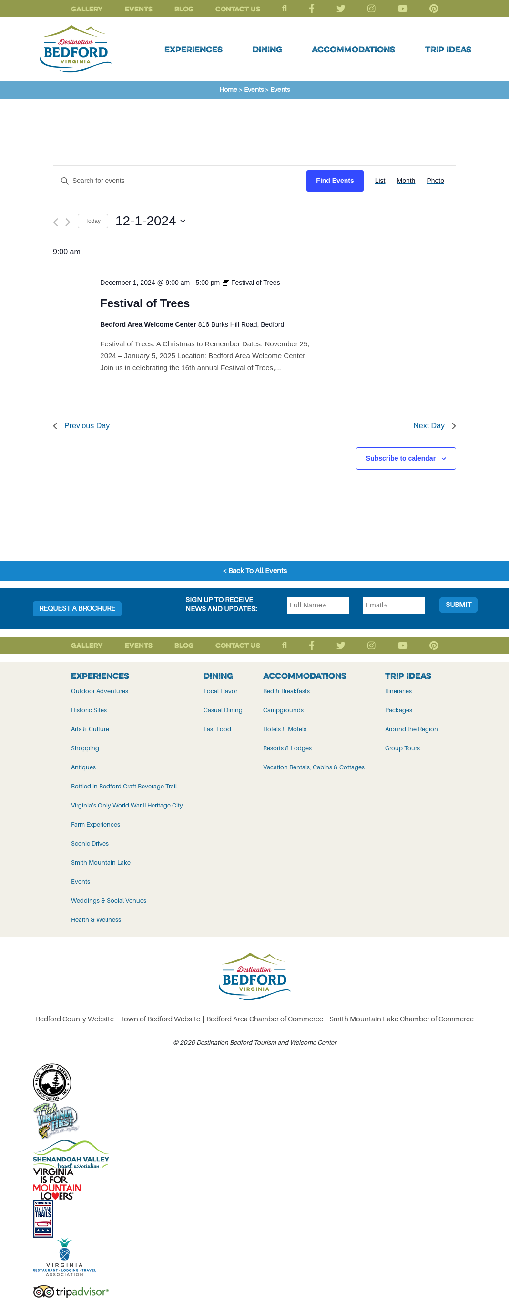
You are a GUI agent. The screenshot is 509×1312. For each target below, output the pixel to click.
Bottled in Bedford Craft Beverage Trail (124, 786)
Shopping (85, 748)
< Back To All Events (255, 571)
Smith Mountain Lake (101, 862)
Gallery (87, 8)
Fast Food (217, 729)
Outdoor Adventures (99, 691)
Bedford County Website (75, 1019)
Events (139, 8)
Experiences (193, 49)
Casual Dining (223, 710)
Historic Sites (89, 710)
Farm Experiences (95, 824)
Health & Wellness (96, 919)
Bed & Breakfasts (286, 691)
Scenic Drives (90, 843)
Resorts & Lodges (287, 748)
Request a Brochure (77, 609)
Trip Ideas (448, 49)
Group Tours (402, 748)
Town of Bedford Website (160, 1019)
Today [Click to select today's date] (93, 221)
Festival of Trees (145, 303)
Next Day (434, 426)
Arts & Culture (90, 729)
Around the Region (411, 729)
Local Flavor (220, 691)
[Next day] (68, 222)
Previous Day (81, 426)
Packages (398, 710)
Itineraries (398, 691)
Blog (183, 8)
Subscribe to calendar (401, 458)
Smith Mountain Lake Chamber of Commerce (401, 1019)
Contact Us (237, 8)
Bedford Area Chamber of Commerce (264, 1019)
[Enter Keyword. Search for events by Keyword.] (179, 181)
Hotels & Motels (284, 729)
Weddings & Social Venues (108, 900)
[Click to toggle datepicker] (150, 221)
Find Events (335, 180)
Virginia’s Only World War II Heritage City (127, 805)
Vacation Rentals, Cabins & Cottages (314, 767)
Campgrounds (283, 710)
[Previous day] (55, 222)
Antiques (83, 767)
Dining (267, 49)
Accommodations (353, 49)
